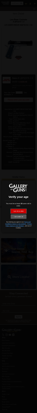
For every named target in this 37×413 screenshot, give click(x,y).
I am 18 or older (18, 211)
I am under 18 (18, 216)
